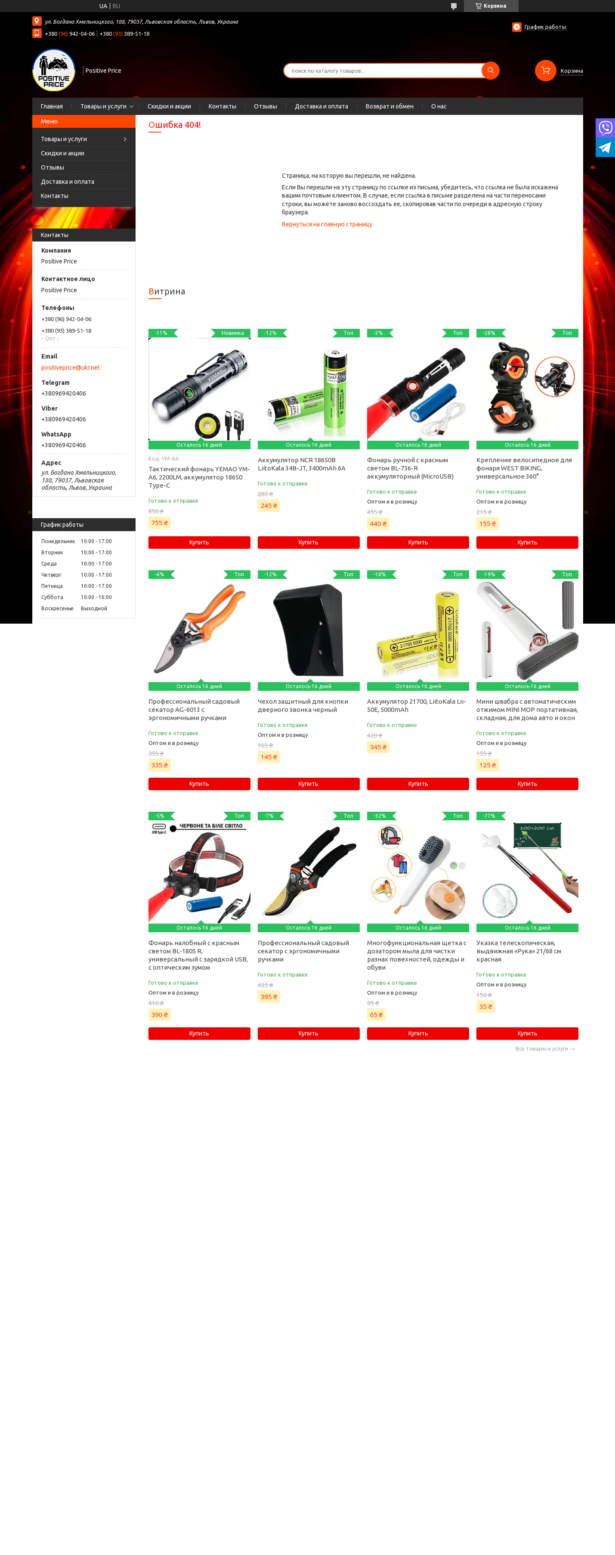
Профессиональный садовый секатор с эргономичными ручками (303, 951)
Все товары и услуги (542, 1048)
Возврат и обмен (390, 106)
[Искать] (491, 71)
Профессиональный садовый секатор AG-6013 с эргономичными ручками (194, 709)
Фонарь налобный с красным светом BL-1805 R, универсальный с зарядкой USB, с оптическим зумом (198, 955)
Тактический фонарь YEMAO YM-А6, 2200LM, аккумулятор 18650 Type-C (199, 477)
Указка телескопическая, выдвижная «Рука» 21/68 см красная (518, 951)
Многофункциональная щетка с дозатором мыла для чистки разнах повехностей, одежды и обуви (417, 955)
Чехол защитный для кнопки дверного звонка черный (303, 705)
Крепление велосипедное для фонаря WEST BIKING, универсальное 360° (524, 468)
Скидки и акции (169, 106)
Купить (199, 542)
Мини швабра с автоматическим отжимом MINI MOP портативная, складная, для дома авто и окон (527, 709)
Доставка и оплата (321, 106)
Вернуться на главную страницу (327, 224)
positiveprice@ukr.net (70, 367)
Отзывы (265, 106)
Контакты (222, 106)
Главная (52, 106)
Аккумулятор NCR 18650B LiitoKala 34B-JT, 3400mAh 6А (302, 464)
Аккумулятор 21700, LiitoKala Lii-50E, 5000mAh (416, 705)
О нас (439, 106)
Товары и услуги (103, 106)
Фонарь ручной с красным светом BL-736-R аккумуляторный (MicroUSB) (410, 468)
